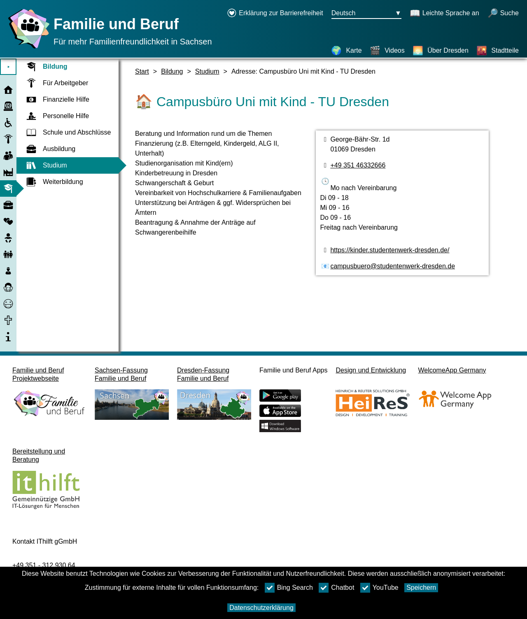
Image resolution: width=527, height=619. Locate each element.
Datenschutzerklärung (261, 607)
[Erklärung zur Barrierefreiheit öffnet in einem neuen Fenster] (275, 13)
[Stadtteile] (497, 50)
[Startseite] (27, 48)
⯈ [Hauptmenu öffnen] (8, 66)
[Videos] (387, 50)
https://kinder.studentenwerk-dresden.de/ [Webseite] (389, 250)
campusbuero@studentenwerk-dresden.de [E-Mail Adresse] (392, 266)
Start (142, 71)
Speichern (421, 587)
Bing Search (289, 588)
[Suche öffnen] (503, 13)
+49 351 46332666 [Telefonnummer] (357, 165)
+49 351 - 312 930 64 (43, 565)
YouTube (379, 588)
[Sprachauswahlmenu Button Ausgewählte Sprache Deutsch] (366, 13)
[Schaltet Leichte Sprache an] (444, 13)
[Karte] (346, 50)
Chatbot (336, 588)
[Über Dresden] (440, 50)
